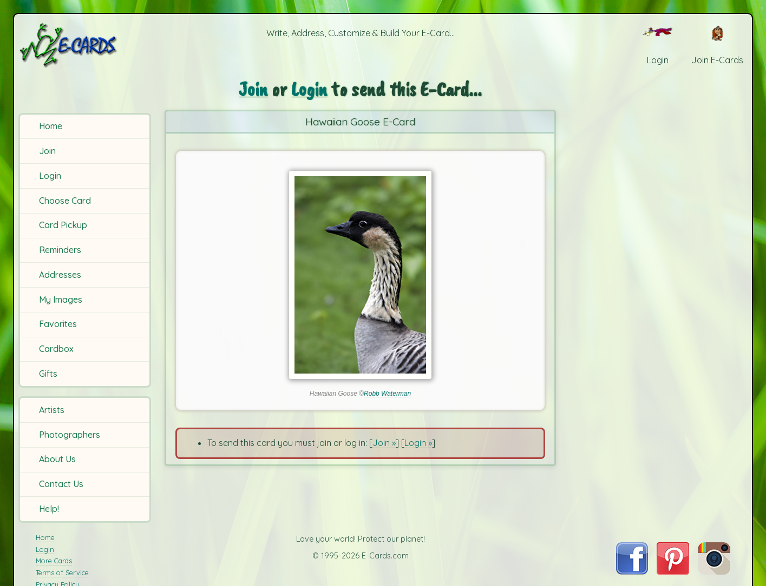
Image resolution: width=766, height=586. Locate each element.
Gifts (48, 373)
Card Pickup (63, 224)
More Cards (54, 560)
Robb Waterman (387, 393)
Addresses (60, 274)
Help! (49, 508)
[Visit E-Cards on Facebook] (632, 571)
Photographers (69, 434)
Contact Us (61, 483)
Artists (51, 409)
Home (50, 126)
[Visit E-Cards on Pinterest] (673, 571)
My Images (60, 299)
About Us (57, 459)
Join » (384, 442)
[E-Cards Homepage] (86, 45)
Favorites (58, 323)
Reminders (60, 249)
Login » (418, 442)
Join (47, 150)
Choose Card (65, 200)
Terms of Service (62, 572)
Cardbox (56, 348)
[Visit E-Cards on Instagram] (714, 571)
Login (50, 175)
